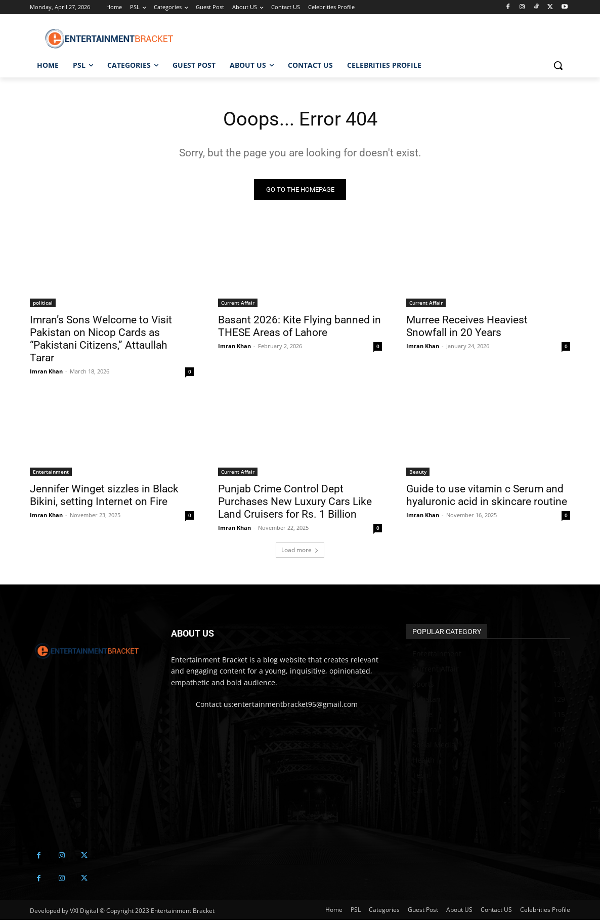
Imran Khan (46, 372)
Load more (300, 551)
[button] (558, 65)
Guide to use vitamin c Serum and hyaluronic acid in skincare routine (486, 496)
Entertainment (51, 472)
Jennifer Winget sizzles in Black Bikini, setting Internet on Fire (104, 496)
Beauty (417, 472)
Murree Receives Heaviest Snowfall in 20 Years (467, 327)
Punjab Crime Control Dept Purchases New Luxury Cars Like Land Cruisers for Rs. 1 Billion (295, 502)
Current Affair (237, 303)
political (43, 303)
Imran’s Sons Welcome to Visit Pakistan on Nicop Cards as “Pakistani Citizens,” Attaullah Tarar (101, 340)
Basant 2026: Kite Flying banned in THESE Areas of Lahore (299, 327)
